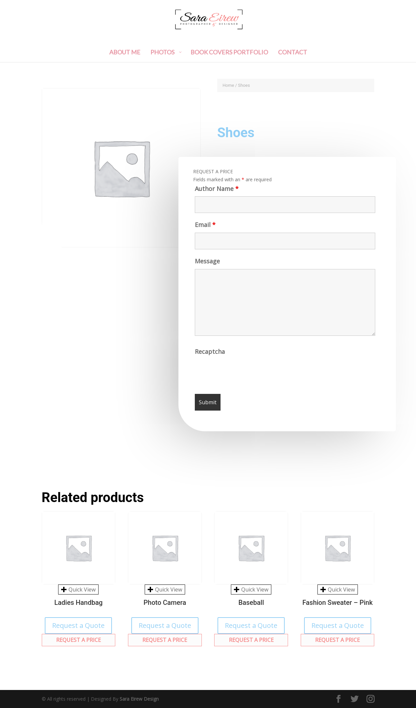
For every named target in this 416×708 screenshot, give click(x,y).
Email (203, 227)
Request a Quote (78, 625)
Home (228, 85)
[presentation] (246, 374)
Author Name (215, 191)
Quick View (78, 589)
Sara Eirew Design (139, 699)
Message (206, 264)
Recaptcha (210, 354)
